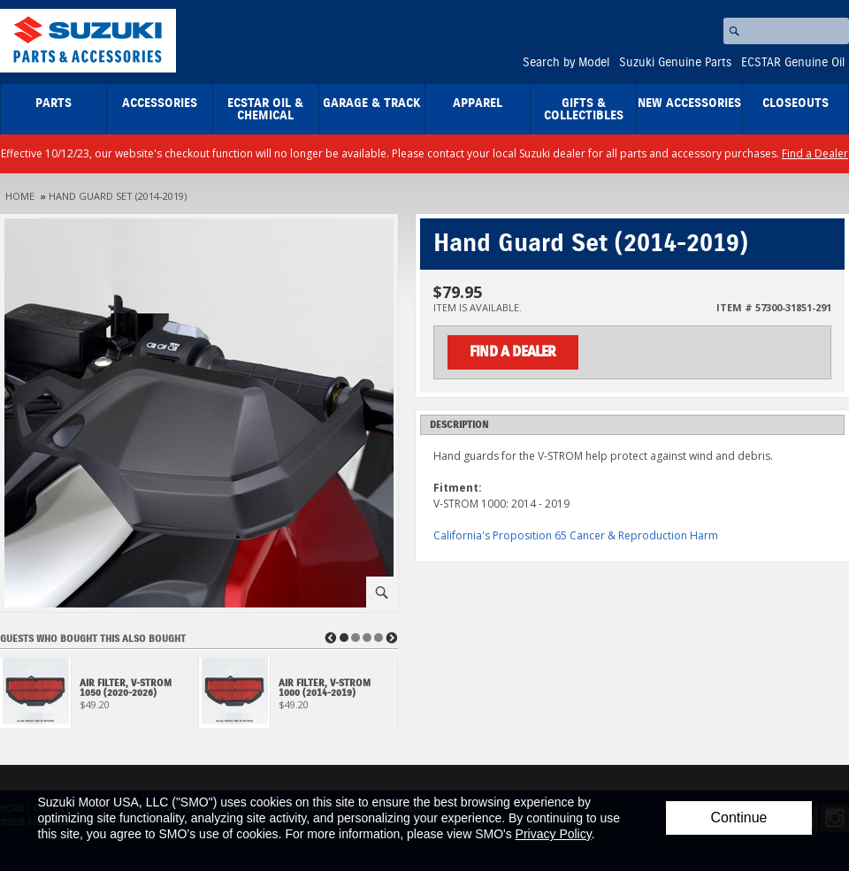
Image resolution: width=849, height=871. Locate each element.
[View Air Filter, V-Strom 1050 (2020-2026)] (99, 698)
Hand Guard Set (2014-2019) (118, 195)
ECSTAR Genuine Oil (793, 63)
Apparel (477, 103)
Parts (53, 103)
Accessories (159, 103)
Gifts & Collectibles (583, 110)
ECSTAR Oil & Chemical (265, 110)
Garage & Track (372, 103)
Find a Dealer (815, 153)
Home (19, 195)
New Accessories (689, 103)
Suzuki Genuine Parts (675, 63)
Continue (738, 817)
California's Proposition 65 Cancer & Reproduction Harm (575, 535)
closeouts (795, 103)
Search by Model (566, 63)
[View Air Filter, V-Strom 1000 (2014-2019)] (298, 698)
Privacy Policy (554, 834)
